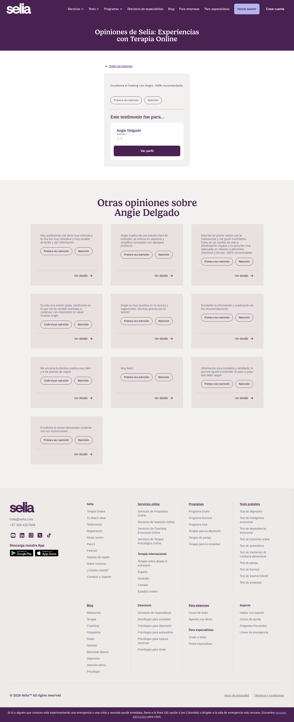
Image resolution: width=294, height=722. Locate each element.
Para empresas (189, 9)
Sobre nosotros (96, 563)
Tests (92, 9)
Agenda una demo (200, 619)
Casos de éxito (198, 612)
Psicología (93, 671)
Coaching (93, 625)
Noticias (92, 645)
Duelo (90, 639)
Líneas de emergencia (254, 632)
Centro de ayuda (250, 619)
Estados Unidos (148, 591)
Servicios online (149, 504)
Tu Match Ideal (96, 518)
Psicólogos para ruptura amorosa (153, 641)
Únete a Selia (197, 637)
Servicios (74, 9)
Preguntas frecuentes (253, 625)
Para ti (91, 544)
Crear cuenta (275, 9)
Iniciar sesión (246, 9)
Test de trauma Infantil (254, 576)
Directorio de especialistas (145, 9)
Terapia (91, 619)
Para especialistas (217, 9)
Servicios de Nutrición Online (156, 522)
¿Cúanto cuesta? (98, 570)
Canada (143, 585)
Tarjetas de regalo (98, 557)
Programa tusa (198, 524)
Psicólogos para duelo (152, 649)
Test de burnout (249, 569)
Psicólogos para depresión (155, 625)
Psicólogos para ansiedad (154, 619)
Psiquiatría (93, 632)
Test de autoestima (252, 545)
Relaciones (94, 612)
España (142, 572)
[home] (19, 9)
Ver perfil (147, 151)
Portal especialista (200, 643)
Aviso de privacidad (236, 695)
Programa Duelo (199, 511)
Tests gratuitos (250, 504)
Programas (111, 9)
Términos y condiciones (269, 695)
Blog (171, 9)
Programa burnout (200, 518)
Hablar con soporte (252, 612)
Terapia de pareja (200, 537)
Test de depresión (251, 511)
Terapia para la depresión (205, 531)
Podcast (92, 550)
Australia (143, 578)
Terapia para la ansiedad (204, 544)
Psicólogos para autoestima (155, 632)
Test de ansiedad (250, 582)
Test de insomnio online (255, 539)
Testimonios (94, 524)
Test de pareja (249, 563)
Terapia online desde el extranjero (152, 563)
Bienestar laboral (97, 652)
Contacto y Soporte (99, 576)
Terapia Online (96, 511)
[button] (76, 9)
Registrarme (94, 531)
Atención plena (96, 665)
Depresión (93, 658)
